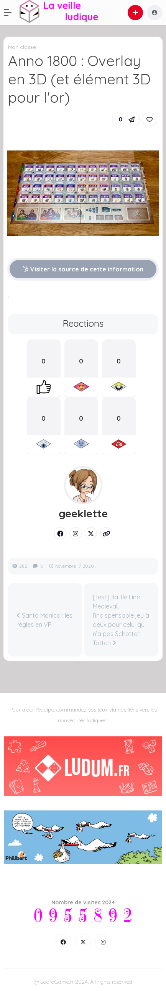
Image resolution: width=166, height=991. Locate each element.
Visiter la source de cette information (83, 269)
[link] (149, 119)
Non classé (22, 47)
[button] (11, 12)
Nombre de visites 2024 (83, 902)
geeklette (83, 513)
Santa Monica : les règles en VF (44, 620)
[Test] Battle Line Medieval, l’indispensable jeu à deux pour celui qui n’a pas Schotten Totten (121, 620)
